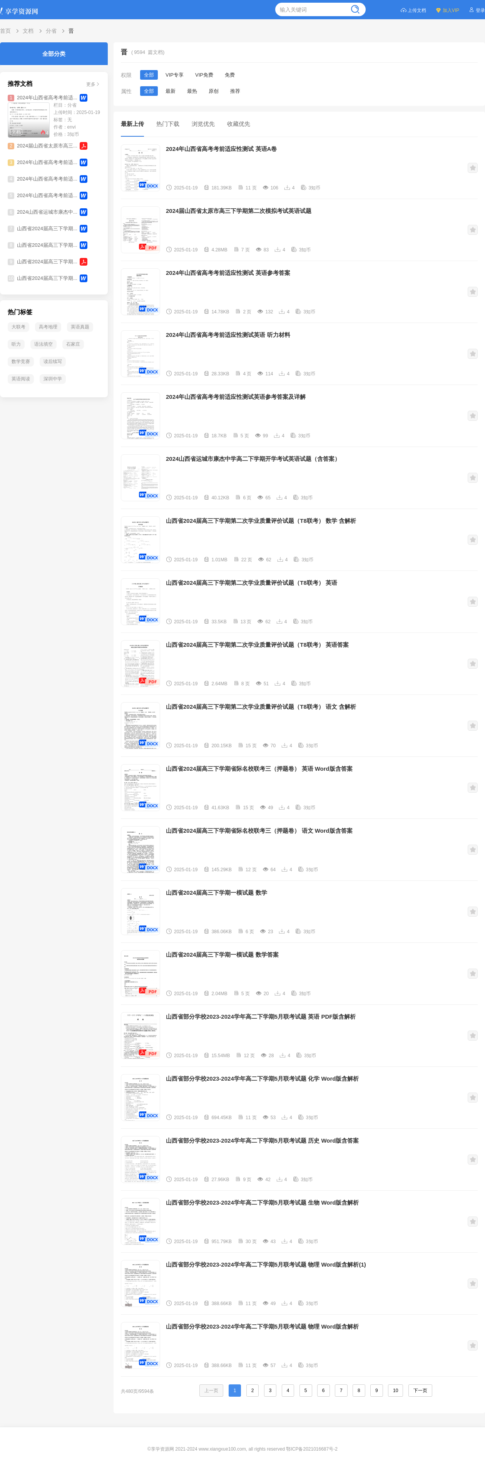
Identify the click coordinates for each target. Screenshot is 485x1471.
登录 (476, 10)
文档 (28, 31)
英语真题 (80, 327)
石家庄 (73, 344)
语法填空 (43, 344)
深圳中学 (52, 379)
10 (395, 1390)
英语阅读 (21, 379)
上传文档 (413, 10)
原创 (214, 91)
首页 (5, 31)
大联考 (18, 327)
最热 (192, 91)
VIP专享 (175, 75)
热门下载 (167, 123)
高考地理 (48, 327)
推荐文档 (20, 83)
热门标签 (20, 312)
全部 (149, 75)
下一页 (420, 1390)
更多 (93, 83)
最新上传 (132, 123)
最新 (171, 91)
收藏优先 (238, 123)
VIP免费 (204, 75)
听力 (16, 344)
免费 (230, 75)
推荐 (235, 91)
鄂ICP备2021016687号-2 (311, 1449)
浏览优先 (203, 123)
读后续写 (52, 361)
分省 (51, 31)
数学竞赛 (21, 361)
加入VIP (447, 10)
